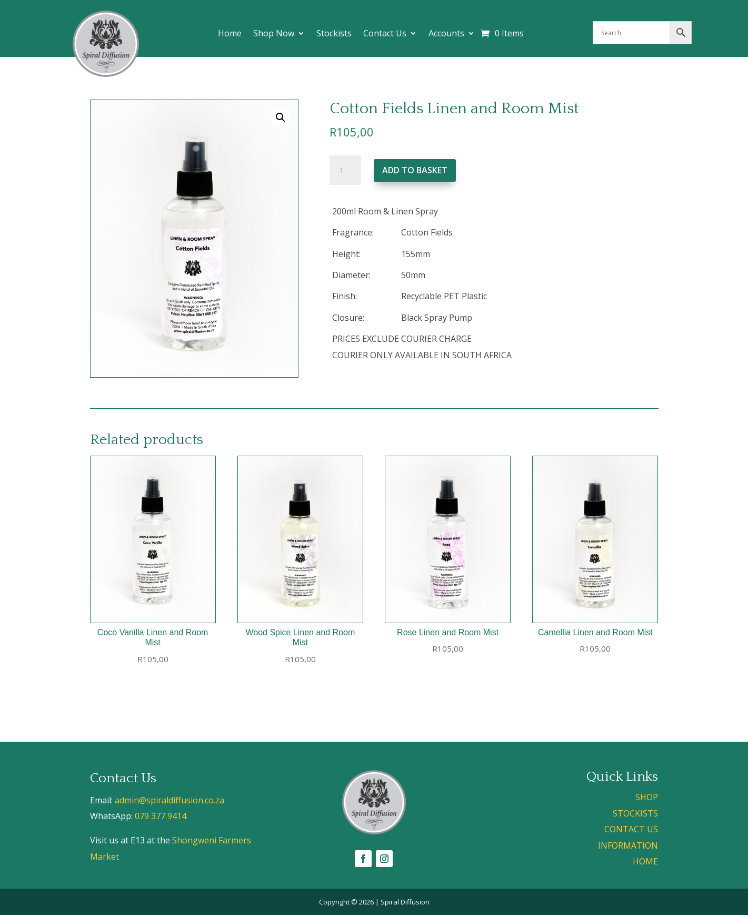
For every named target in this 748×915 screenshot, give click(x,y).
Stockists (334, 34)
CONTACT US (631, 829)
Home (230, 34)
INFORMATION (628, 845)
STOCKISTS (635, 813)
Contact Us (384, 34)
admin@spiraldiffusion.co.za (169, 800)
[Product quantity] (345, 170)
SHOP (646, 797)
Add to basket (414, 170)
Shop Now (273, 34)
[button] (280, 117)
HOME (645, 861)
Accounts (446, 34)
